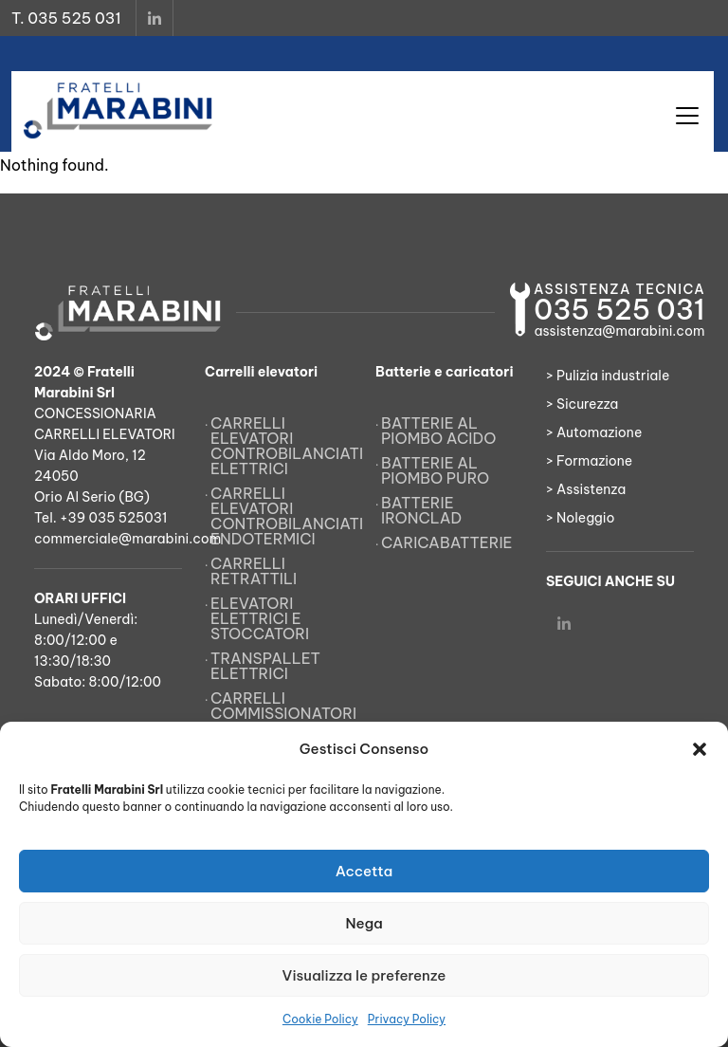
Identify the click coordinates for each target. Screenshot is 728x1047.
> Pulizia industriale (607, 375)
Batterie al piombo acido (438, 430)
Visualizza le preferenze (364, 975)
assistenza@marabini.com (619, 331)
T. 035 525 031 (66, 18)
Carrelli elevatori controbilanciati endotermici (281, 516)
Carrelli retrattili (253, 571)
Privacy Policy (407, 1019)
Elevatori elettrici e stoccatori (259, 618)
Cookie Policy (320, 1019)
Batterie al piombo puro (435, 470)
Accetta (364, 871)
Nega (363, 923)
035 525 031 (619, 309)
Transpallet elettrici (265, 666)
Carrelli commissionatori (281, 705)
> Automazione (594, 432)
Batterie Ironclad (421, 510)
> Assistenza (586, 489)
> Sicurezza (582, 404)
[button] (699, 749)
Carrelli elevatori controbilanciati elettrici (281, 445)
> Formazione (589, 460)
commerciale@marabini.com (127, 538)
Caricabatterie (446, 542)
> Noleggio (580, 517)
